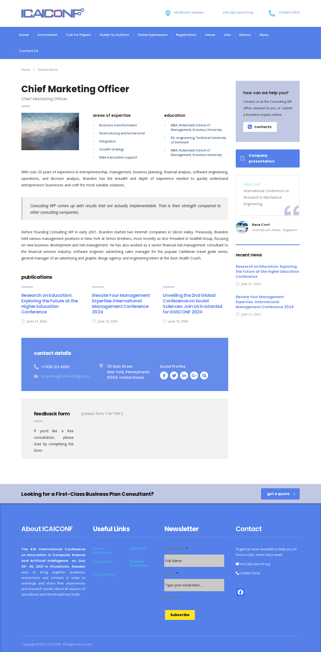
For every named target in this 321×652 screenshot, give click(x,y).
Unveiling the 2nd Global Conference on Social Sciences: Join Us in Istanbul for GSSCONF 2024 (192, 303)
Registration (186, 34)
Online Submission (152, 34)
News (264, 34)
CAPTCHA (172, 597)
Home (24, 34)
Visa (227, 34)
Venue (210, 34)
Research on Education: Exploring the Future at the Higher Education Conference (49, 303)
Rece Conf (252, 184)
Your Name (176, 549)
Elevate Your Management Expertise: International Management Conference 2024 (121, 303)
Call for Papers (78, 34)
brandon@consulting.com (65, 376)
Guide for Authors (114, 34)
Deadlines (138, 548)
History (245, 34)
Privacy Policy (104, 574)
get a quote (281, 493)
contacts (260, 126)
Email (171, 573)
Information (47, 34)
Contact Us (28, 50)
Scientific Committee (139, 563)
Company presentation (257, 158)
